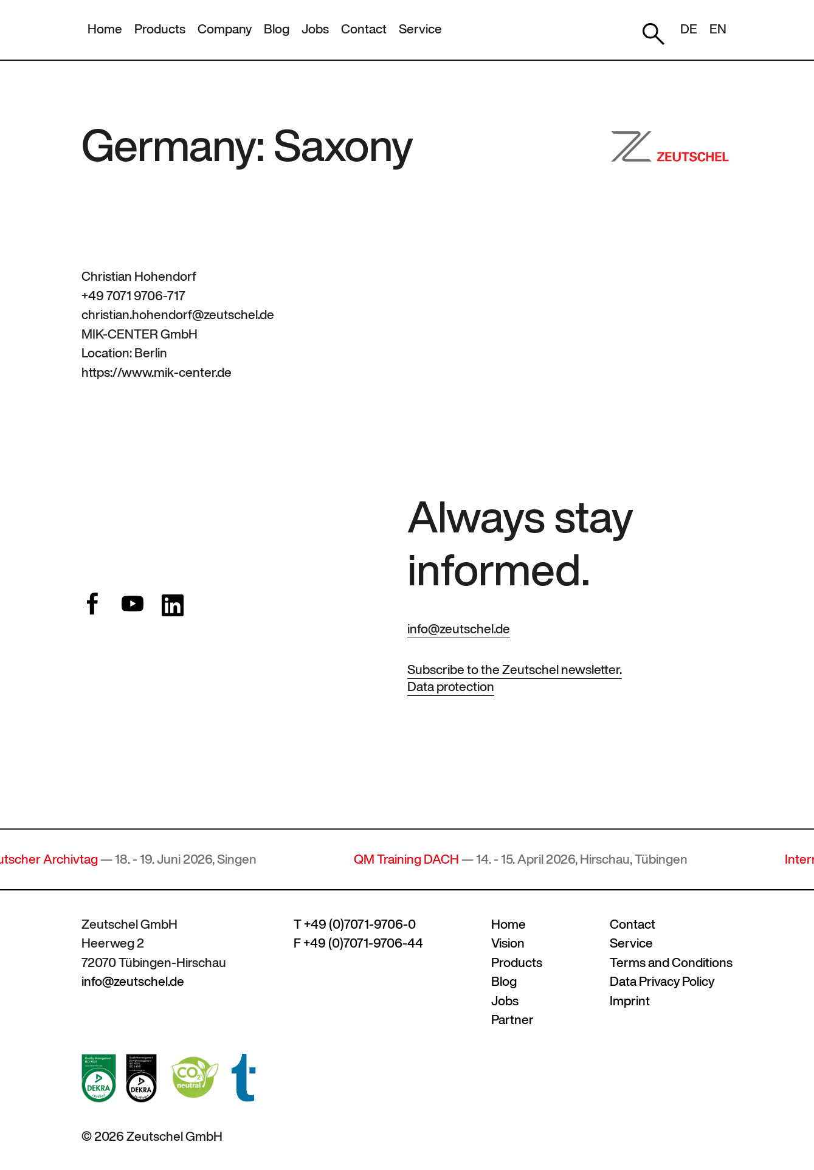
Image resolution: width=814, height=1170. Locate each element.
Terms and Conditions (671, 962)
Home (105, 29)
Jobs (315, 29)
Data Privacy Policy (662, 981)
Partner (512, 1019)
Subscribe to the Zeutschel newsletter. (514, 669)
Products (159, 29)
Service (420, 29)
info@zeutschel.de (458, 629)
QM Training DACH (411, 859)
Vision (508, 943)
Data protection (450, 686)
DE (688, 29)
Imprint (630, 1001)
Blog (276, 29)
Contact (364, 29)
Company (225, 29)
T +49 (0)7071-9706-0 (355, 924)
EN (717, 29)
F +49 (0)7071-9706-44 (358, 943)
